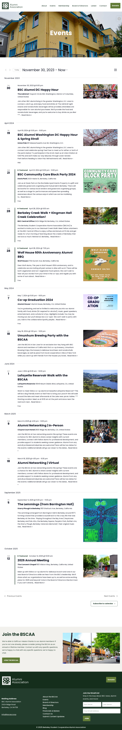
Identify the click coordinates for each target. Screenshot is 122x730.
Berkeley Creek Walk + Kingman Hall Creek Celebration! (45, 215)
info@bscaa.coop (9, 714)
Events (53, 6)
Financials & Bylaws (51, 711)
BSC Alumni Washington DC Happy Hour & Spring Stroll (48, 137)
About (44, 6)
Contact (103, 6)
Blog (45, 708)
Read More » (27, 115)
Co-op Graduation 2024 (35, 300)
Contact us (30, 647)
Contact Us (48, 714)
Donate (115, 5)
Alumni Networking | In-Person (40, 425)
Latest (93, 6)
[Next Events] (10, 70)
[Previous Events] (5, 70)
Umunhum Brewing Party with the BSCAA (43, 337)
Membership (63, 6)
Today (16, 70)
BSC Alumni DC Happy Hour (38, 90)
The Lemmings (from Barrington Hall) (46, 504)
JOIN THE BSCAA (11, 660)
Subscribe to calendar (103, 603)
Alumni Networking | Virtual (38, 463)
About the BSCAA (50, 697)
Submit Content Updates (53, 716)
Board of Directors (80, 6)
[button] (119, 18)
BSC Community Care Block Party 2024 (47, 174)
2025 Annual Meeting (33, 560)
